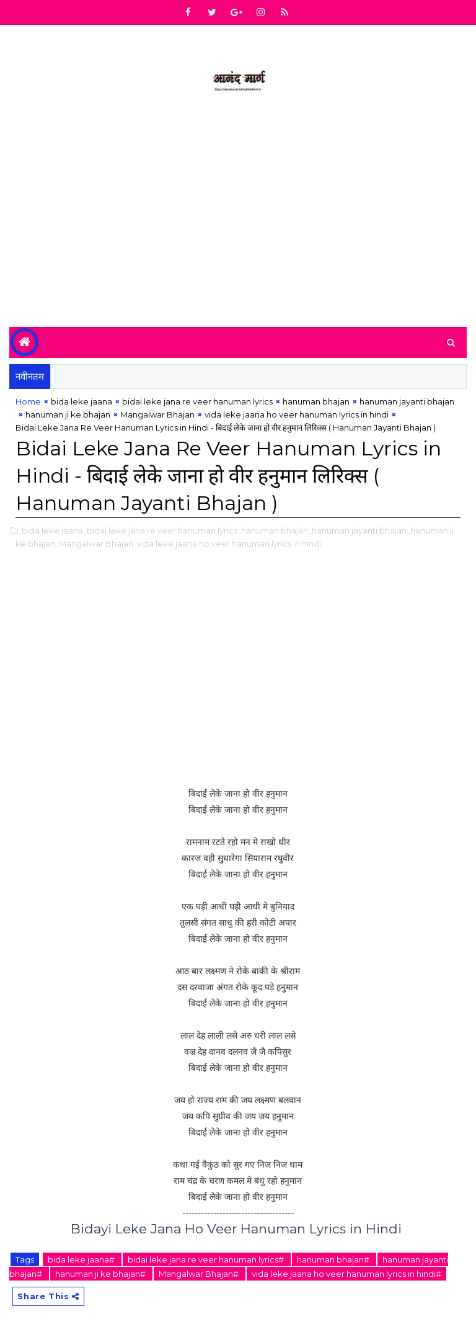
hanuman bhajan (316, 401)
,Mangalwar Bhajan (95, 543)
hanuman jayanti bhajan (406, 401)
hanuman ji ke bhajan (67, 414)
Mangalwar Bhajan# (199, 1274)
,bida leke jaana (51, 530)
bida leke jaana (81, 401)
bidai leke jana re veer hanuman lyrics (197, 401)
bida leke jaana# (82, 1259)
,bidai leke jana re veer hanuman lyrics (161, 530)
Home (28, 401)
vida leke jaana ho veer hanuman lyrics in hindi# (346, 1274)
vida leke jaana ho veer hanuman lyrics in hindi (297, 414)
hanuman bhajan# (334, 1259)
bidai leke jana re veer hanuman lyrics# (207, 1259)
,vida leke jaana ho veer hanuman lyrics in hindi (228, 543)
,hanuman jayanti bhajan (358, 530)
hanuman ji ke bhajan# (101, 1274)
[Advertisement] (237, 221)
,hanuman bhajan (273, 530)
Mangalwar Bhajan (157, 414)
